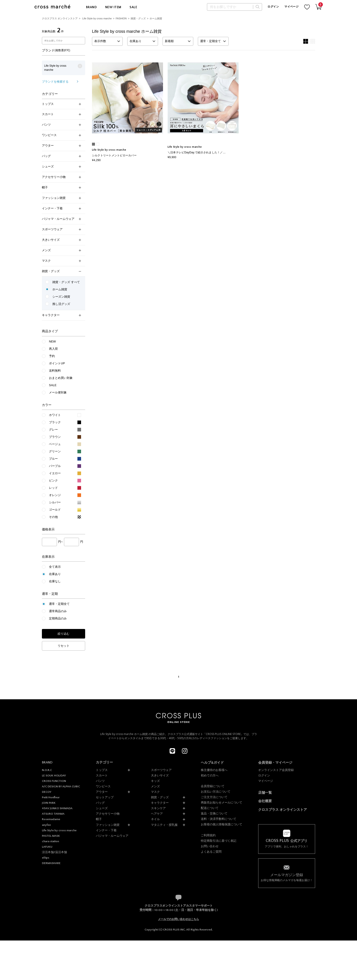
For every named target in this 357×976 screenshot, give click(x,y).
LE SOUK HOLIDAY (54, 775)
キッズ (155, 781)
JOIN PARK (49, 802)
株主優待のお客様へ (214, 770)
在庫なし (55, 581)
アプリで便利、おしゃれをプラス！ (286, 843)
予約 (52, 356)
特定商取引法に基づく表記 (218, 840)
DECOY (46, 791)
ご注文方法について (214, 797)
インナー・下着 (61, 208)
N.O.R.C (47, 770)
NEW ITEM (113, 7)
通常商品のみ (58, 611)
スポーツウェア (61, 229)
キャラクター (61, 315)
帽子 (61, 187)
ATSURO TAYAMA (53, 813)
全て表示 (55, 566)
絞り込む (63, 633)
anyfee (46, 824)
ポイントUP (57, 363)
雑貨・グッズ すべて (66, 282)
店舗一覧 (265, 792)
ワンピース (61, 135)
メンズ (61, 250)
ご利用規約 (208, 835)
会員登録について (212, 786)
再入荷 (53, 348)
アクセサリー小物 (61, 177)
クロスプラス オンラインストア (60, 18)
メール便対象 (58, 392)
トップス (61, 104)
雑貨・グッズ (138, 18)
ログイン (273, 6)
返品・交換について (214, 813)
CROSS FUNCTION (54, 781)
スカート (61, 114)
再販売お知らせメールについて (221, 802)
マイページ (291, 6)
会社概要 (265, 801)
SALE (133, 7)
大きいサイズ (61, 239)
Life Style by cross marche (97, 18)
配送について (210, 808)
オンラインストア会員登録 (276, 770)
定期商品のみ (58, 618)
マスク (61, 260)
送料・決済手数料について (218, 819)
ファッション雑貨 (61, 198)
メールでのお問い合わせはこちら (178, 919)
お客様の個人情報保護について (221, 824)
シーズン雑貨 (61, 296)
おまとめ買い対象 (61, 378)
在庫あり (55, 574)
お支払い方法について (215, 791)
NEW (52, 341)
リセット (63, 645)
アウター (61, 145)
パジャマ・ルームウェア (61, 219)
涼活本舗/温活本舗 (54, 852)
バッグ (61, 156)
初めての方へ (210, 775)
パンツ (61, 124)
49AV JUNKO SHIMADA (57, 808)
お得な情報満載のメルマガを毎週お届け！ (286, 877)
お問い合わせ (210, 846)
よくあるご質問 (211, 851)
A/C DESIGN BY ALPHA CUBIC (61, 786)
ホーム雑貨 (156, 18)
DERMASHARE (51, 863)
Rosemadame (51, 819)
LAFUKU (47, 846)
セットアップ (105, 797)
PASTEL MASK (51, 835)
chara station (50, 841)
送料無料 (55, 370)
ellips (45, 857)
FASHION (121, 18)
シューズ (61, 166)
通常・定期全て (59, 604)
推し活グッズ (61, 304)
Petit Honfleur (51, 797)
